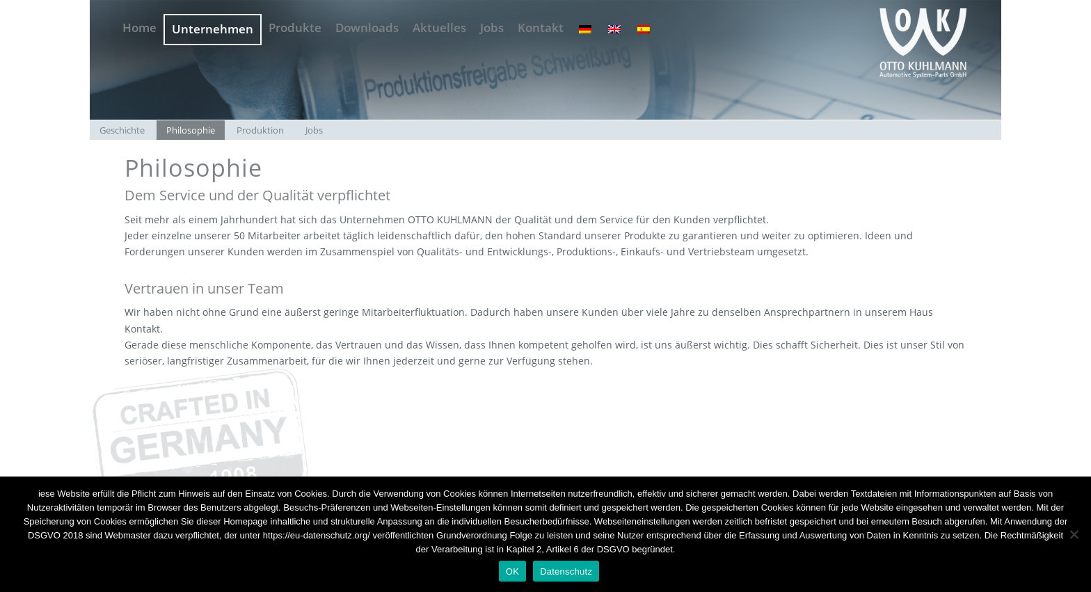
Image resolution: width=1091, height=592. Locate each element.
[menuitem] (140, 22)
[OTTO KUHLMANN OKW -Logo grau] (922, 41)
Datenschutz (566, 571)
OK (512, 571)
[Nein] (1074, 534)
